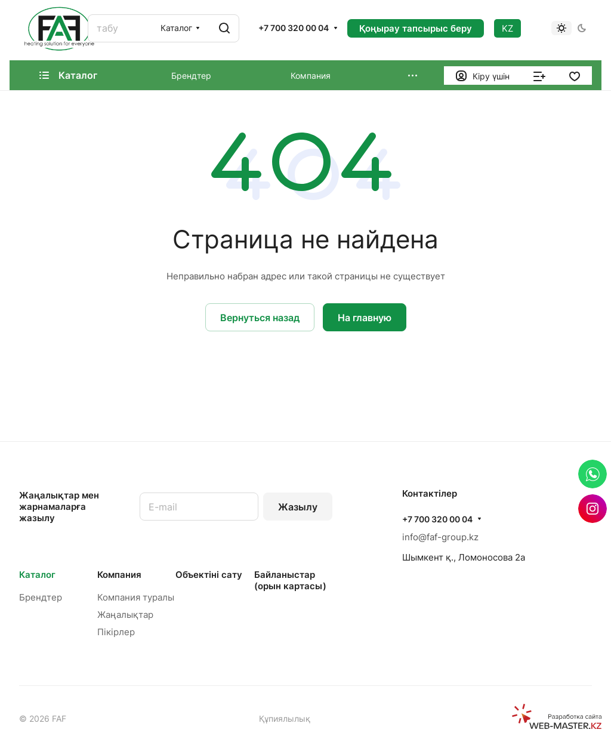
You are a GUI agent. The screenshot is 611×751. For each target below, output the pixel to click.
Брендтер (40, 597)
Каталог (37, 574)
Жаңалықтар (125, 614)
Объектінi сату (208, 574)
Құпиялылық (284, 718)
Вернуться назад (260, 318)
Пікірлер (116, 632)
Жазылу (297, 507)
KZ (507, 28)
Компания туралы (135, 597)
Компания (119, 574)
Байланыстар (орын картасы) (290, 580)
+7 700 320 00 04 (293, 28)
